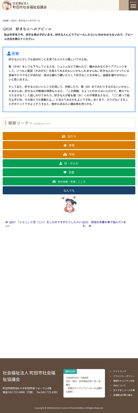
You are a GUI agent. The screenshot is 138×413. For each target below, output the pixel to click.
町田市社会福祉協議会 (30, 5)
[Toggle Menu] (133, 6)
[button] (69, 136)
